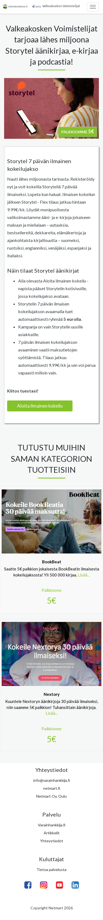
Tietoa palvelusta (51, 869)
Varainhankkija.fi (51, 825)
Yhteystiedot (51, 840)
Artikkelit (52, 832)
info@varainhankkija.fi (51, 780)
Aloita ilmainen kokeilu (40, 406)
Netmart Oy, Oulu (51, 796)
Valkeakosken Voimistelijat (55, 6)
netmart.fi (51, 788)
